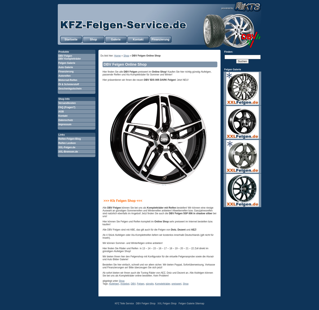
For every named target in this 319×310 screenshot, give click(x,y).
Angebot (124, 283)
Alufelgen (114, 283)
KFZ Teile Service (124, 303)
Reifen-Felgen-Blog (69, 138)
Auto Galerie (65, 67)
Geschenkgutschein (70, 88)
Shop (93, 39)
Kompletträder (162, 283)
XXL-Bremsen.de (68, 151)
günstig (150, 283)
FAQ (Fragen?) (66, 107)
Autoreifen (64, 75)
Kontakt (138, 39)
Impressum (64, 124)
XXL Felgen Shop (167, 303)
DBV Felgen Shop (145, 303)
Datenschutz (65, 120)
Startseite (71, 39)
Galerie (115, 39)
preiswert (176, 283)
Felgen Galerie (66, 63)
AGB (61, 111)
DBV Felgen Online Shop (125, 64)
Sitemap (199, 303)
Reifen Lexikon (67, 143)
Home (117, 55)
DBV (133, 283)
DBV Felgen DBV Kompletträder (69, 57)
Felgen (140, 283)
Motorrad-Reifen (67, 80)
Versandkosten (67, 103)
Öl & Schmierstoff (68, 84)
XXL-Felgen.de (66, 147)
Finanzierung (160, 39)
